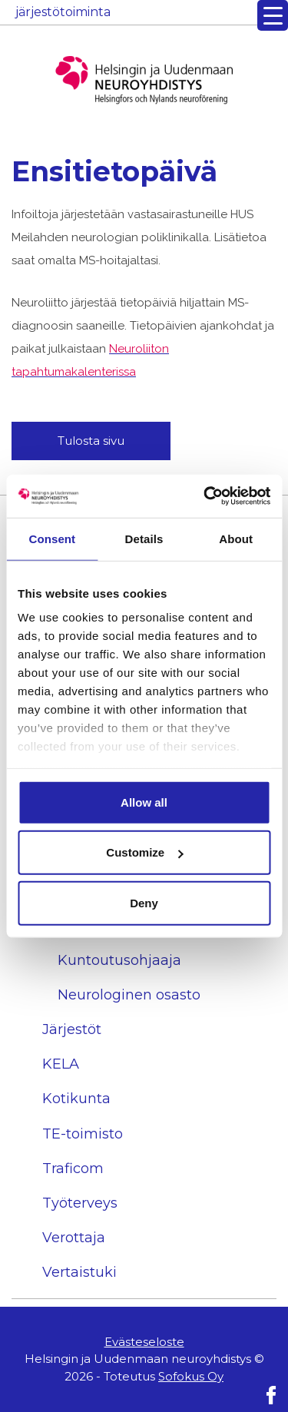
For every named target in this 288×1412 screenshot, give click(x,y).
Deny (144, 902)
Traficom (73, 1168)
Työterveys (80, 1203)
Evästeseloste (144, 1341)
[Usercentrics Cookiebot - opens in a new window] (205, 496)
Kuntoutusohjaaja (119, 960)
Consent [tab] (51, 538)
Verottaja (73, 1237)
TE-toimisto (82, 1133)
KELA (60, 1064)
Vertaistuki (79, 1272)
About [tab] (236, 538)
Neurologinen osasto (129, 994)
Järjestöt (71, 1029)
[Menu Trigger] (272, 15)
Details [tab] (144, 538)
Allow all (144, 801)
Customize (144, 852)
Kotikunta (76, 1098)
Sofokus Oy (190, 1376)
